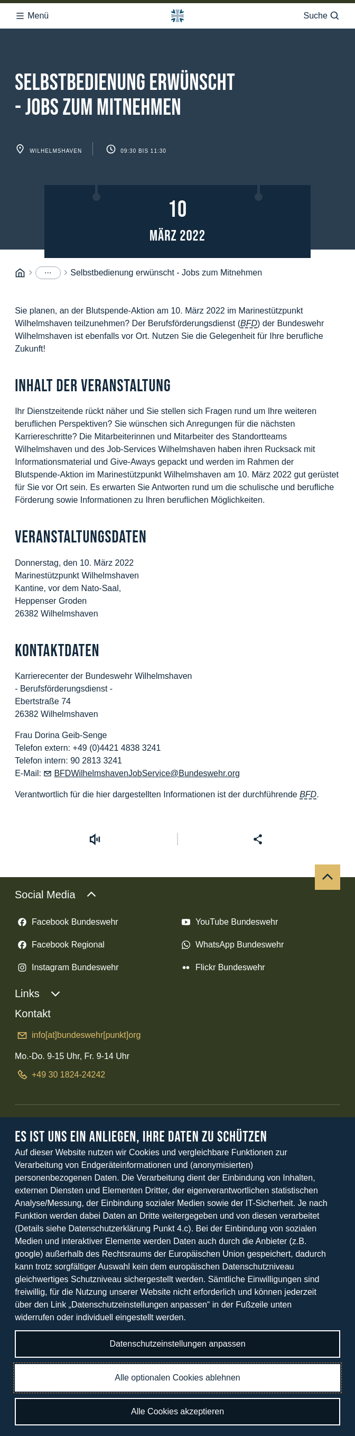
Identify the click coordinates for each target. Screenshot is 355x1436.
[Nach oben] (327, 877)
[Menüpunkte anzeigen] (48, 272)
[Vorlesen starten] (95, 839)
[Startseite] (20, 273)
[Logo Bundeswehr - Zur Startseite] (177, 16)
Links (38, 993)
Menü (32, 16)
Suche (321, 16)
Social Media (56, 894)
